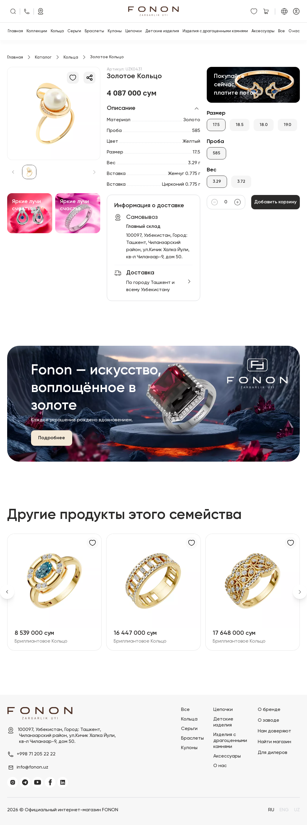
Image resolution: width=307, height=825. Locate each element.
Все (281, 31)
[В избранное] (73, 78)
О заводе (268, 720)
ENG (284, 810)
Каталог (43, 57)
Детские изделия (162, 31)
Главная (15, 31)
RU (271, 810)
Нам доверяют (274, 731)
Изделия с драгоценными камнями (215, 31)
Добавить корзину (275, 202)
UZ (297, 810)
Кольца (57, 31)
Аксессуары (263, 31)
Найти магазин (274, 742)
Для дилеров (272, 752)
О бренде (269, 709)
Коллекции (37, 31)
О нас (294, 31)
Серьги (74, 31)
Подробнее (51, 438)
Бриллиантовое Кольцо (41, 641)
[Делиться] (89, 78)
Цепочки (133, 31)
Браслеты (94, 31)
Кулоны (115, 31)
